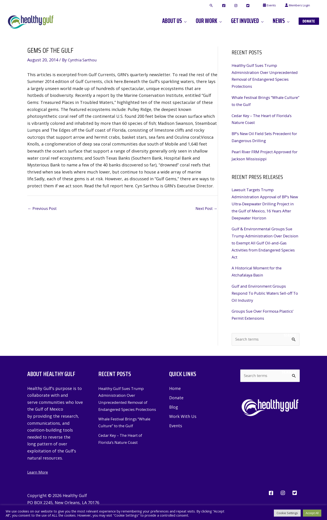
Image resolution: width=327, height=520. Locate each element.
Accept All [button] (312, 512)
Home (175, 387)
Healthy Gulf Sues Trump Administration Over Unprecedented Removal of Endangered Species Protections (125, 401)
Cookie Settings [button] (287, 512)
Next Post (205, 208)
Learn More (38, 471)
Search (290, 334)
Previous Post (44, 208)
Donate (176, 396)
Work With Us (182, 415)
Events (175, 425)
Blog (173, 406)
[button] (228, 5)
